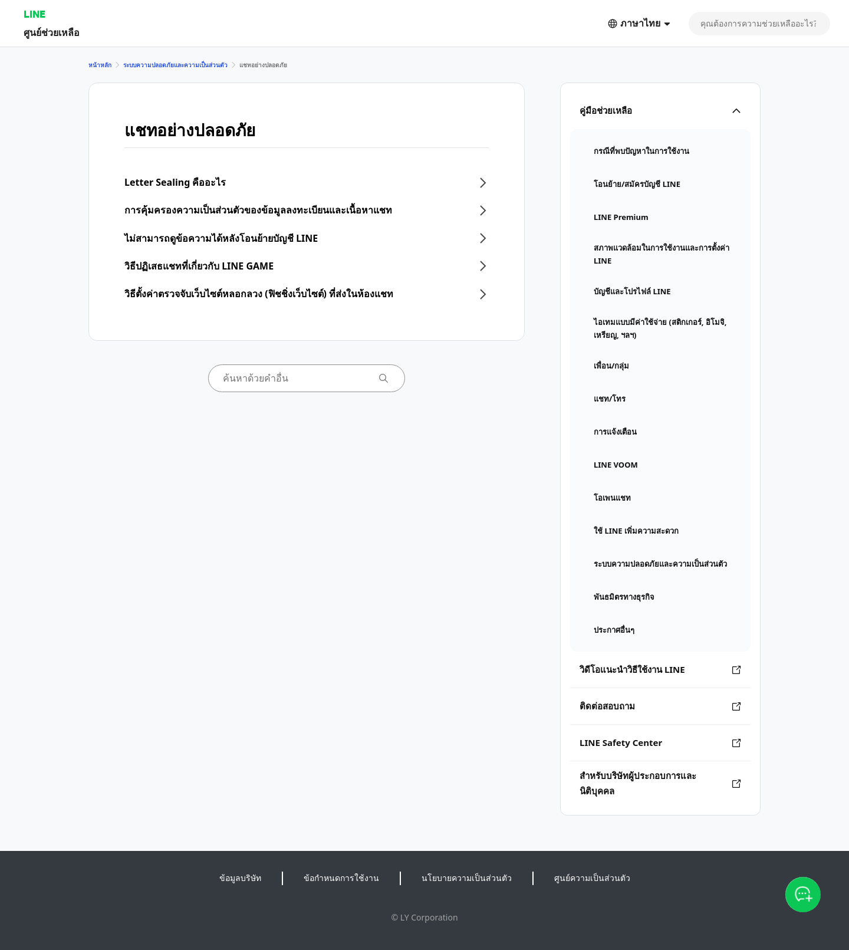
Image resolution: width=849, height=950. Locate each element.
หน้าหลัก (99, 65)
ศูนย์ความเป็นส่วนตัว (592, 877)
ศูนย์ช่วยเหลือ (52, 32)
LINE (34, 14)
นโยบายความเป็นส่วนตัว (467, 877)
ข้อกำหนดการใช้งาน (341, 877)
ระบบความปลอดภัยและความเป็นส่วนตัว (175, 65)
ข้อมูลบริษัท (240, 877)
